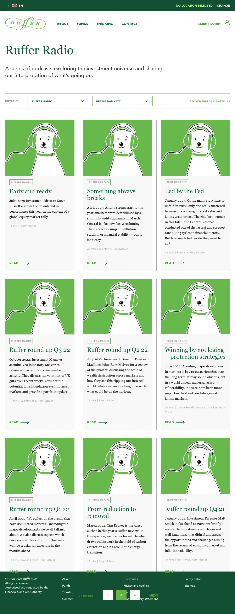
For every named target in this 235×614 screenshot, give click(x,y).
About (62, 24)
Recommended (200, 101)
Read (21, 263)
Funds (82, 24)
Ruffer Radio (21, 182)
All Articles (221, 101)
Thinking (104, 24)
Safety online (193, 578)
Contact (130, 24)
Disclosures (130, 578)
